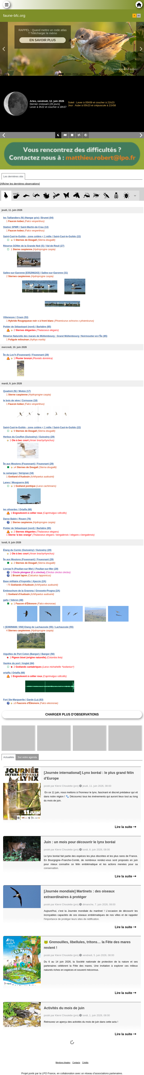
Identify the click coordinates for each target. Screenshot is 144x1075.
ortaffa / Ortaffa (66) (14, 672)
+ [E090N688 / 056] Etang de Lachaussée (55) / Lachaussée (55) (38, 627)
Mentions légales (63, 1063)
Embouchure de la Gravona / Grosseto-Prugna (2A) (31, 590)
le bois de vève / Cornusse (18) (20, 400)
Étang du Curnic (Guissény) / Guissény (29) (27, 550)
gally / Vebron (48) (13, 600)
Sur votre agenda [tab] (27, 757)
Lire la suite (125, 827)
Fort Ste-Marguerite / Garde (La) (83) (23, 699)
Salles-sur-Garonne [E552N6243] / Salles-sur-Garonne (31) (35, 272)
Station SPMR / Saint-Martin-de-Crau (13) (26, 227)
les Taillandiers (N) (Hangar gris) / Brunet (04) (28, 217)
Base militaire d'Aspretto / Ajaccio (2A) (24, 581)
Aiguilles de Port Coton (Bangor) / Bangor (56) (29, 654)
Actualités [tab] (8, 757)
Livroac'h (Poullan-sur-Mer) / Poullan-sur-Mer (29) (30, 568)
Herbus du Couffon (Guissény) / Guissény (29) (29, 436)
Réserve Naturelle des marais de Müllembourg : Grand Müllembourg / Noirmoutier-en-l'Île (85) (55, 336)
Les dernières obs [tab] (13, 176)
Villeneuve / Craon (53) (15, 317)
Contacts (76, 1063)
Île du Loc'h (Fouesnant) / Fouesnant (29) (26, 354)
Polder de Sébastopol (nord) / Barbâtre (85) (27, 326)
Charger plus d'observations (72, 714)
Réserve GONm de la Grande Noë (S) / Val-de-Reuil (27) (33, 245)
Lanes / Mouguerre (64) (16, 482)
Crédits (85, 1063)
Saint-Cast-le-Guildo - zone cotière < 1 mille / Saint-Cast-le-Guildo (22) (42, 236)
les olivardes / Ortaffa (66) (17, 509)
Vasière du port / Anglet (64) (18, 663)
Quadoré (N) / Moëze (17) (17, 391)
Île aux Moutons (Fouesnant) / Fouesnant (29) (28, 463)
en (139, 16)
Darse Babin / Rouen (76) (17, 518)
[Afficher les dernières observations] (20, 183)
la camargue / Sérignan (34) (18, 473)
